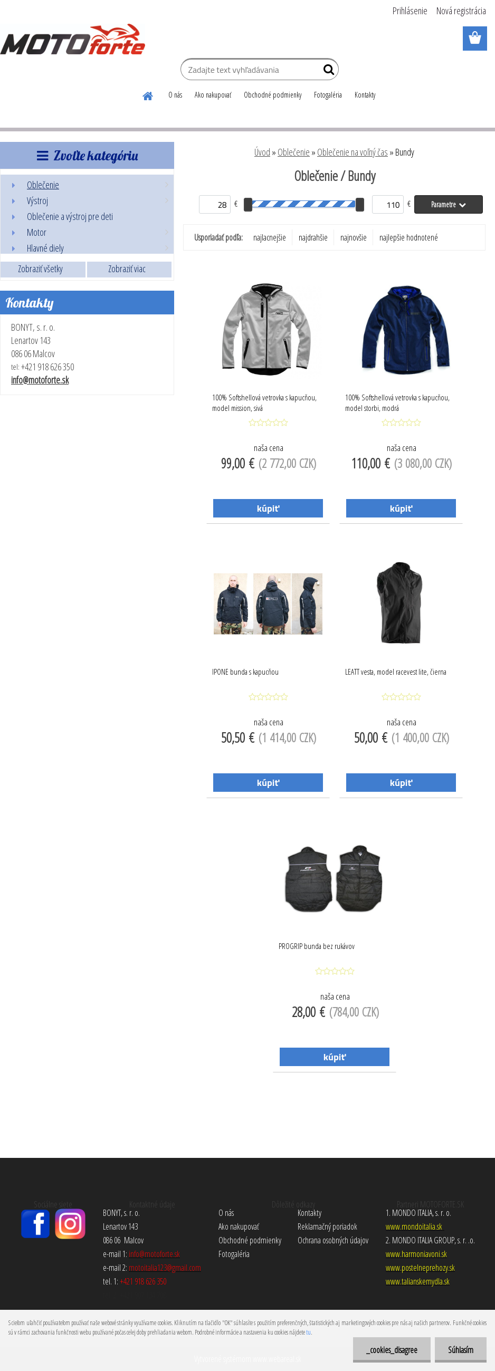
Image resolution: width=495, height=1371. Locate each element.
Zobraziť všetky (40, 268)
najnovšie (353, 237)
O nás (175, 95)
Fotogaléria (328, 95)
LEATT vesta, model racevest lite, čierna (395, 671)
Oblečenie (294, 152)
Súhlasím (460, 1350)
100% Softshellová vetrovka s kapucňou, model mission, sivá (264, 402)
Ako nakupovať (213, 95)
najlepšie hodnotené (408, 237)
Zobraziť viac (127, 268)
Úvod (262, 152)
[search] (326, 72)
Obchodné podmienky (272, 95)
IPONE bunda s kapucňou (245, 671)
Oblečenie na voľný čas (352, 152)
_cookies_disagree (391, 1350)
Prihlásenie (410, 10)
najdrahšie (313, 237)
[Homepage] (148, 94)
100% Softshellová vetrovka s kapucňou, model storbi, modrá (397, 402)
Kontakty (365, 95)
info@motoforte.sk (40, 379)
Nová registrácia (461, 10)
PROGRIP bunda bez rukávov (317, 946)
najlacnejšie (269, 237)
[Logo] (72, 39)
